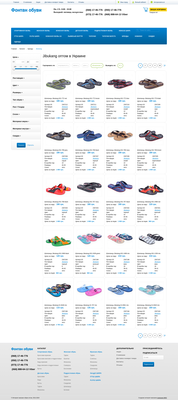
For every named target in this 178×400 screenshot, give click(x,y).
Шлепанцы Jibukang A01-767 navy (87, 202)
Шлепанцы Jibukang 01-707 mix (86, 305)
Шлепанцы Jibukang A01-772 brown (87, 98)
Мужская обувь (62, 31)
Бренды (125, 36)
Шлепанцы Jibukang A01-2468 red (148, 202)
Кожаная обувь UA (54, 36)
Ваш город (123, 2)
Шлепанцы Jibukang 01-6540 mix (148, 305)
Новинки (138, 36)
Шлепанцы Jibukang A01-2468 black (56, 253)
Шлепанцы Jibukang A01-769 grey (55, 150)
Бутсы (39, 369)
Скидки (151, 36)
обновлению (97, 65)
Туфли (66, 355)
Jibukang (65, 107)
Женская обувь (43, 31)
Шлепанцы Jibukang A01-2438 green (87, 253)
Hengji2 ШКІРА (124, 31)
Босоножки (67, 369)
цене (85, 65)
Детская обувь (82, 31)
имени (76, 65)
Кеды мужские (42, 362)
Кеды (39, 380)
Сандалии (93, 365)
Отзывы (81, 2)
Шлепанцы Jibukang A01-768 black (56, 202)
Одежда (17, 42)
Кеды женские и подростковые (47, 365)
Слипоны (93, 359)
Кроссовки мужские (44, 355)
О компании (27, 2)
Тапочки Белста (109, 36)
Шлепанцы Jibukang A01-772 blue (117, 98)
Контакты (71, 2)
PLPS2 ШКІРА (34, 36)
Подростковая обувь (103, 31)
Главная (16, 2)
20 (120, 65)
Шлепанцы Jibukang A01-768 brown (149, 150)
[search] (137, 30)
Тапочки (92, 36)
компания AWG (162, 398)
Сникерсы (67, 365)
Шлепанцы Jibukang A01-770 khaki (149, 98)
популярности (63, 65)
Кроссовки (40, 376)
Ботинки (66, 390)
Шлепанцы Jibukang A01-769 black (87, 150)
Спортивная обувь (22, 31)
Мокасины (67, 362)
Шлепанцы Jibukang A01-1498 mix (118, 253)
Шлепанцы (94, 369)
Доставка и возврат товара (54, 2)
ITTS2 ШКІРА (18, 36)
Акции (38, 2)
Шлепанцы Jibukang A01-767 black (118, 202)
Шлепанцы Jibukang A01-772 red (55, 98)
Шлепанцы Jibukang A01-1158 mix (148, 253)
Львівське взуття (75, 36)
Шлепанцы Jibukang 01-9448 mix (55, 305)
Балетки (66, 359)
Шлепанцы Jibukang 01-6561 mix (117, 305)
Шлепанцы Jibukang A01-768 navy (118, 150)
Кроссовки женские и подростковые (49, 359)
